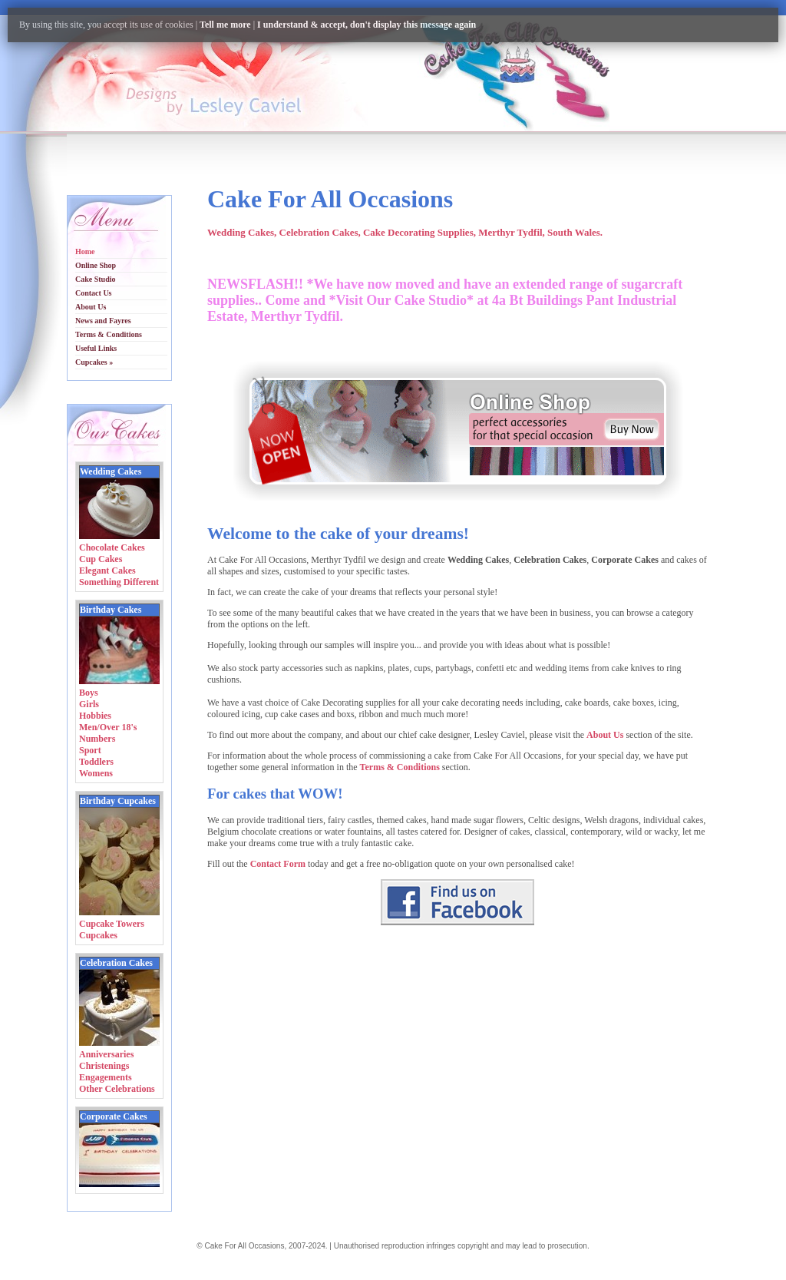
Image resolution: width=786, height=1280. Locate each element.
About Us (604, 734)
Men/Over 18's (108, 727)
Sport (90, 750)
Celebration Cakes (116, 963)
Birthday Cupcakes (118, 800)
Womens (96, 773)
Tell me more (225, 24)
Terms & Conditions (400, 767)
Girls (89, 704)
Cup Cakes (100, 559)
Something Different (119, 582)
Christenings (104, 1065)
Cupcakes (98, 935)
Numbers (97, 738)
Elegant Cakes (107, 570)
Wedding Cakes (110, 471)
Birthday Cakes (110, 609)
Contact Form (277, 863)
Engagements (105, 1077)
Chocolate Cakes (112, 547)
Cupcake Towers (111, 923)
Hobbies (95, 715)
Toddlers (96, 761)
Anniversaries (106, 1054)
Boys (88, 692)
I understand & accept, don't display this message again (366, 24)
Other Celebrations (117, 1088)
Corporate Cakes (113, 1116)
